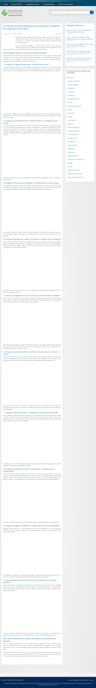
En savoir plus (55, 684)
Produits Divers (71, 156)
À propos (91, 680)
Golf (69, 116)
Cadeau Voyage (72, 84)
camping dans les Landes (30, 57)
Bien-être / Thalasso (73, 81)
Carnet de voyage (17, 33)
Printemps (70, 152)
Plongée (70, 148)
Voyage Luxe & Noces (73, 173)
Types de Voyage (73, 680)
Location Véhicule (72, 131)
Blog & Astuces (17, 4)
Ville (69, 163)
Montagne (70, 141)
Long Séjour (71, 138)
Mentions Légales (83, 680)
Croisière (70, 95)
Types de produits (49, 4)
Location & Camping (73, 127)
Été (68, 109)
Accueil (5, 4)
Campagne (70, 88)
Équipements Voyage (73, 106)
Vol (68, 166)
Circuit (69, 91)
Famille (69, 113)
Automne (70, 77)
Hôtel (69, 124)
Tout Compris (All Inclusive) (74, 159)
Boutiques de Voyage (32, 4)
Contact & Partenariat (65, 4)
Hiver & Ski (70, 120)
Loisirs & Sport (71, 134)
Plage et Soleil (71, 145)
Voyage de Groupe (72, 170)
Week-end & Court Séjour (74, 177)
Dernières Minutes (72, 99)
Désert (69, 102)
